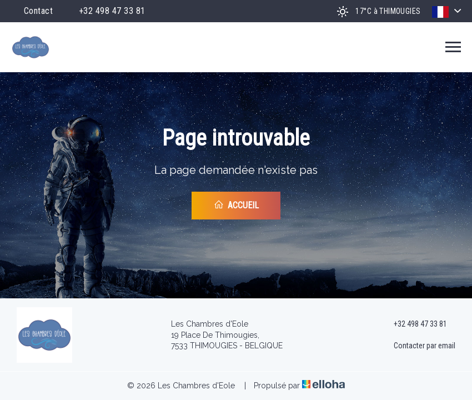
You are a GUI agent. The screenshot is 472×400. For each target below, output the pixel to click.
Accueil (236, 205)
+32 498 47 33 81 (414, 324)
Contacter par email (418, 346)
